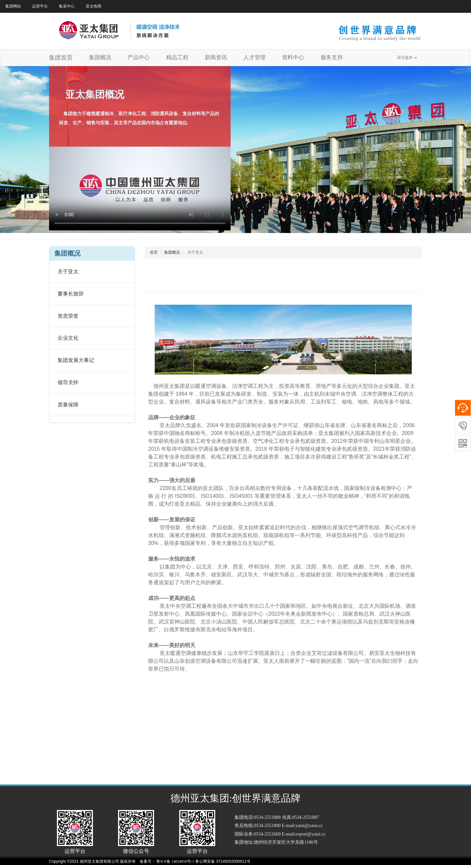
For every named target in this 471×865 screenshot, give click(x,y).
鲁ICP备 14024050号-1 (175, 861)
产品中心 (139, 57)
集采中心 (67, 6)
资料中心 (293, 57)
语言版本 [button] (407, 57)
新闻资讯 (216, 57)
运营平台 (40, 6)
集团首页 (61, 57)
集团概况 (102, 57)
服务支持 (332, 57)
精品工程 (177, 57)
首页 (154, 252)
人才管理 (254, 57)
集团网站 (13, 6)
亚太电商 (93, 6)
